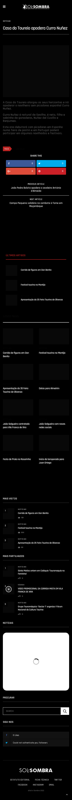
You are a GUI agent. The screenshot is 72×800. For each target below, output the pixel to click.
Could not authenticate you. (28, 743)
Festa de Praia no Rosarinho (17, 459)
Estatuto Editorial (20, 780)
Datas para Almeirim (49, 388)
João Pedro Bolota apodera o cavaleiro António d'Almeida (36, 189)
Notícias (7, 21)
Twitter (58, 780)
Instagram (38, 785)
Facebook (22, 785)
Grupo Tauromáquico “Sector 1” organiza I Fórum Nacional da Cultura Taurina (40, 608)
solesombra (8, 39)
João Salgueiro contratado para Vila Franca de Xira (16, 425)
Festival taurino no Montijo (33, 284)
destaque (20, 149)
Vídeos (21, 585)
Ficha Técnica (42, 780)
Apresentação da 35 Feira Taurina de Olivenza (42, 299)
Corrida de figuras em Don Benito (36, 270)
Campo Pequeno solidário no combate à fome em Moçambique (36, 205)
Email (51, 785)
